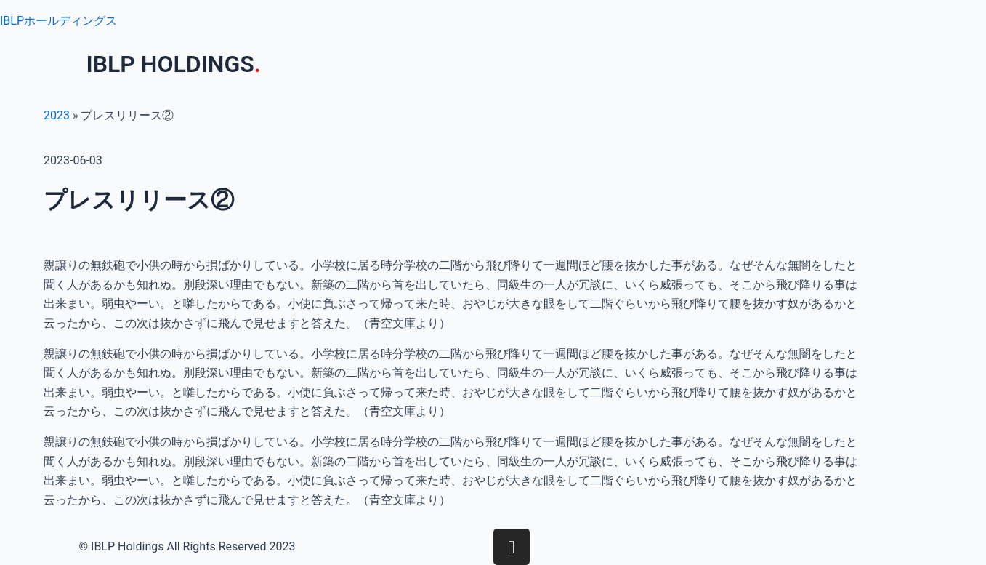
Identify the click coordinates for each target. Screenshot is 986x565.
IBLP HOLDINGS (173, 64)
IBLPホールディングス (58, 21)
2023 (57, 115)
